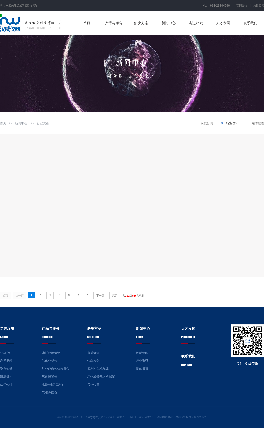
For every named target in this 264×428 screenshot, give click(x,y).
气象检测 (93, 361)
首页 (86, 23)
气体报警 (93, 384)
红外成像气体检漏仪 (56, 368)
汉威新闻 (207, 123)
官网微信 (241, 5)
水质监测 (93, 353)
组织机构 (6, 376)
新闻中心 (168, 23)
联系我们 (250, 23)
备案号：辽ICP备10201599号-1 (135, 417)
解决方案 (141, 23)
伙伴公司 (6, 384)
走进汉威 (196, 23)
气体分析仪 (49, 361)
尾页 (114, 295)
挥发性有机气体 (98, 368)
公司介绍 (6, 353)
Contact (186, 365)
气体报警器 (49, 376)
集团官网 (258, 5)
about (4, 337)
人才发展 (223, 23)
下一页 (100, 295)
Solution (93, 337)
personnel (188, 337)
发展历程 (6, 361)
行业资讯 (43, 123)
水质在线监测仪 (52, 384)
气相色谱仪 (49, 392)
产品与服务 (114, 23)
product (47, 337)
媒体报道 (258, 123)
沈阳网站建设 (165, 417)
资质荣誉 (6, 368)
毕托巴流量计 (51, 353)
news (139, 337)
